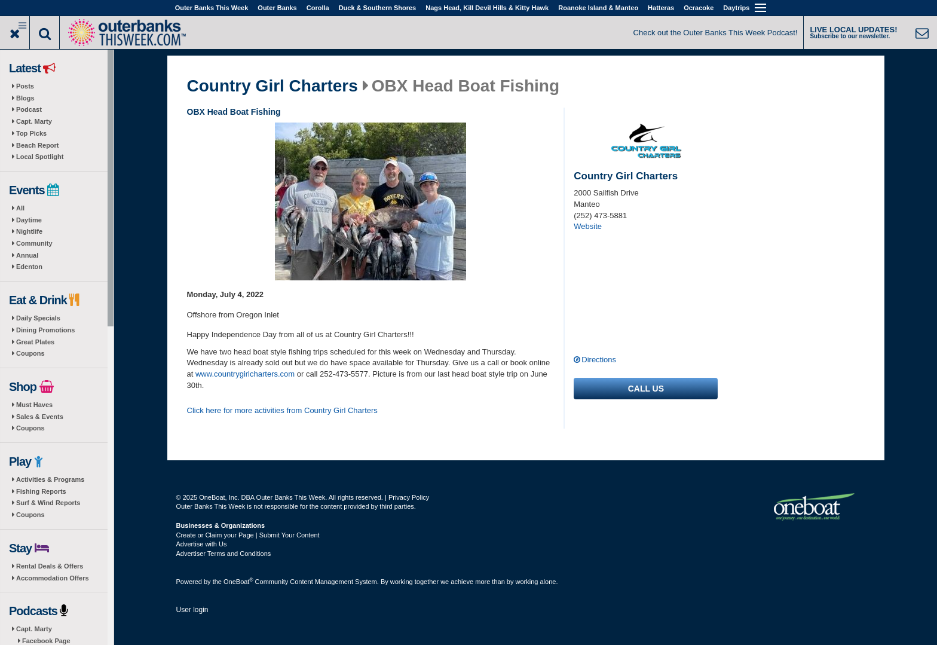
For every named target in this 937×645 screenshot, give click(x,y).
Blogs (25, 98)
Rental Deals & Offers (49, 566)
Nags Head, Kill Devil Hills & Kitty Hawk (487, 7)
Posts (25, 86)
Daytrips (736, 7)
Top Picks (31, 133)
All (20, 208)
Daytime (29, 220)
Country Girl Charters (272, 86)
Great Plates (35, 342)
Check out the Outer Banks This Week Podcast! (715, 32)
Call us (646, 388)
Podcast (29, 109)
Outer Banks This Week (212, 7)
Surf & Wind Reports (48, 502)
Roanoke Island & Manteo (598, 7)
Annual (27, 255)
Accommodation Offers (52, 578)
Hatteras (661, 7)
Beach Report (37, 145)
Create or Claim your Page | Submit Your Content (248, 535)
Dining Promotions (45, 330)
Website (588, 226)
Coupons (30, 353)
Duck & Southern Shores (378, 7)
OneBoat (238, 581)
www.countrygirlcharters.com (245, 373)
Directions (598, 359)
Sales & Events (39, 416)
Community (34, 243)
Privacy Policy (408, 497)
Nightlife (29, 231)
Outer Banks (277, 7)
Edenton (29, 266)
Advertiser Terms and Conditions (223, 553)
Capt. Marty (34, 121)
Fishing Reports (41, 491)
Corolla (318, 7)
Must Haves (34, 404)
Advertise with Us (201, 544)
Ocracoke (699, 7)
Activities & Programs (50, 479)
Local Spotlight (39, 156)
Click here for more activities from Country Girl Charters (282, 410)
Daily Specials (38, 318)
